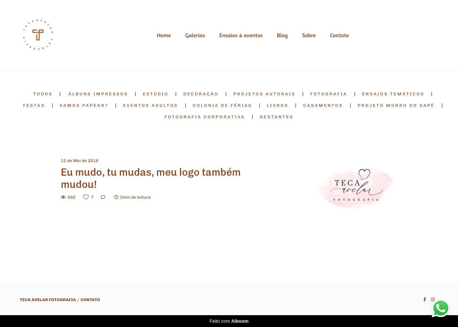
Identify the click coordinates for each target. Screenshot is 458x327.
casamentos (323, 105)
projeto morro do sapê (396, 105)
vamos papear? (84, 105)
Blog (282, 35)
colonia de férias (222, 105)
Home (164, 35)
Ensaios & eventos (241, 35)
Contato (339, 35)
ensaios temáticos (393, 94)
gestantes (276, 117)
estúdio (156, 94)
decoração (201, 94)
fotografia (328, 94)
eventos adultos (150, 105)
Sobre (309, 35)
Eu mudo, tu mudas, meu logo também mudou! (151, 178)
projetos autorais (264, 94)
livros (278, 105)
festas (34, 105)
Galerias (195, 35)
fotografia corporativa (205, 117)
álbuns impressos (98, 94)
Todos (43, 94)
